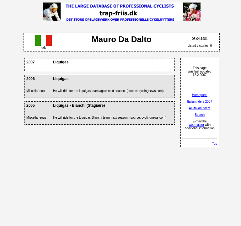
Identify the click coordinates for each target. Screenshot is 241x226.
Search (200, 114)
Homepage (199, 95)
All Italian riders (199, 108)
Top (214, 143)
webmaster (196, 124)
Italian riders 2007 (199, 101)
